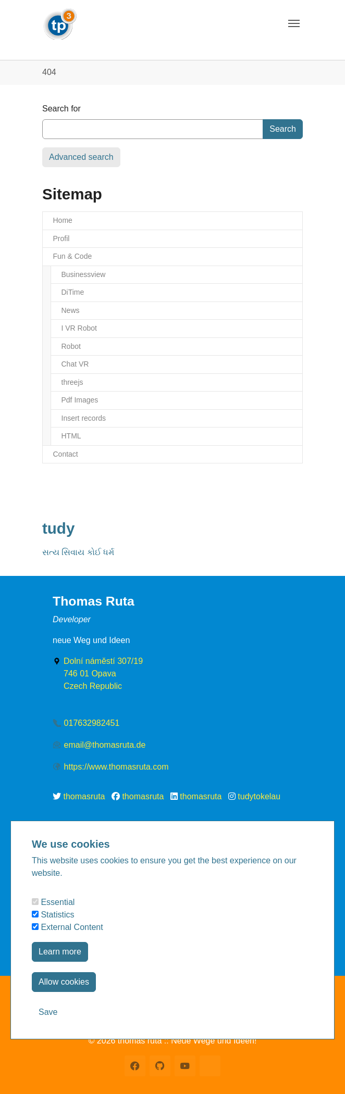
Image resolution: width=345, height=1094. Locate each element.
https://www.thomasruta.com (116, 766)
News (70, 310)
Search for (61, 108)
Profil (61, 238)
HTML (71, 436)
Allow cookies (64, 981)
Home (62, 220)
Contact (65, 454)
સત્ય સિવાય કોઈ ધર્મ (78, 552)
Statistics (53, 914)
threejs (72, 382)
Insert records (83, 418)
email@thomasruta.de (105, 744)
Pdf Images (79, 400)
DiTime (72, 292)
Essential (53, 902)
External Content (67, 927)
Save (48, 1012)
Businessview (83, 274)
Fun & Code (72, 256)
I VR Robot (79, 328)
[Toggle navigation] (294, 23)
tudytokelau (259, 796)
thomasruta (84, 796)
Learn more (60, 951)
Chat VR (75, 364)
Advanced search (81, 157)
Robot (71, 346)
